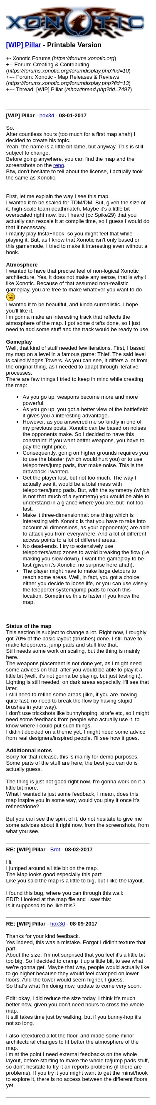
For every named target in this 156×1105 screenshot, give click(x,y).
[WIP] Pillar (23, 44)
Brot (55, 849)
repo (58, 165)
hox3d (47, 115)
